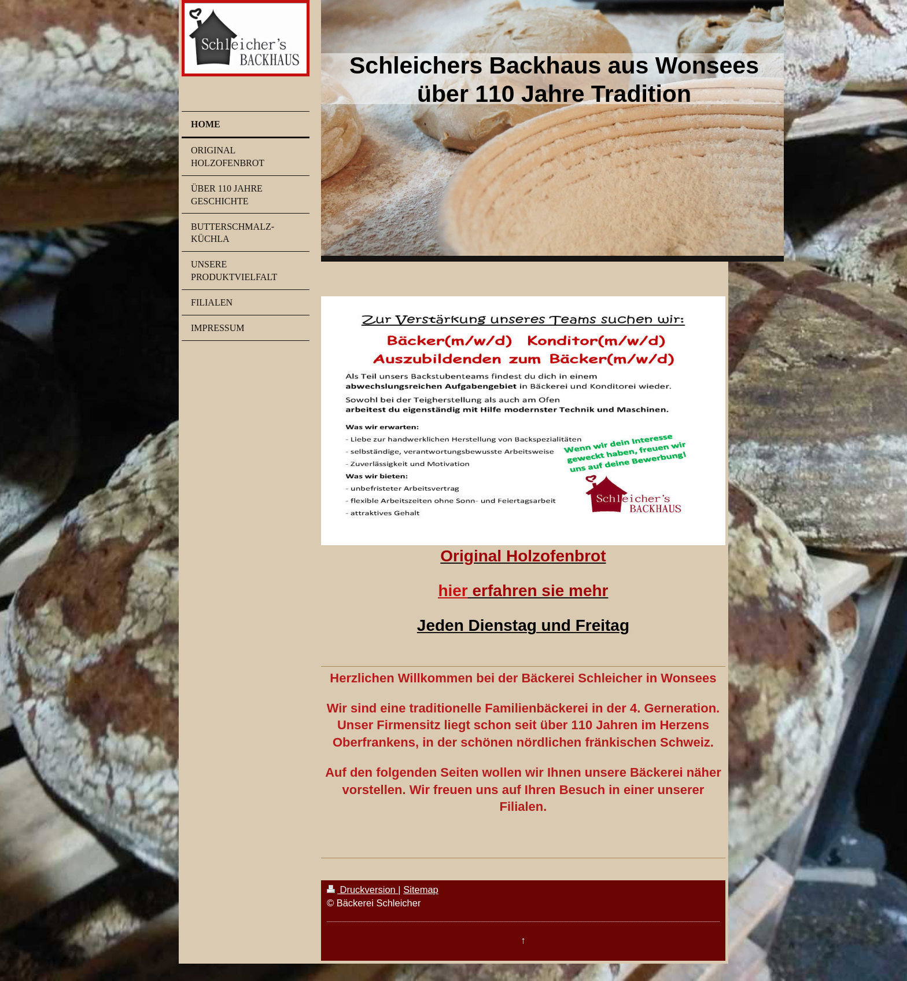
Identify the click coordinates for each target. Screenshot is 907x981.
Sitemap (420, 889)
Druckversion (362, 889)
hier (452, 591)
